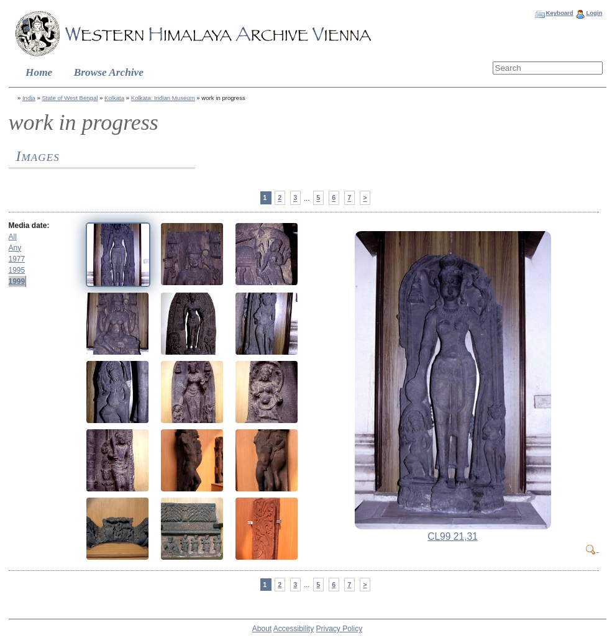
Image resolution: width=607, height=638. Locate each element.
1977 (17, 259)
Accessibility (293, 628)
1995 (17, 270)
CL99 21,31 (452, 536)
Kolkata (114, 97)
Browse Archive (109, 72)
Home (38, 72)
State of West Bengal (70, 97)
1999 (17, 281)
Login (594, 12)
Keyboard (559, 12)
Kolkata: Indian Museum (163, 97)
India (28, 97)
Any (15, 248)
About (262, 628)
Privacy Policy (339, 628)
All (13, 236)
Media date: (29, 225)
